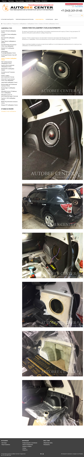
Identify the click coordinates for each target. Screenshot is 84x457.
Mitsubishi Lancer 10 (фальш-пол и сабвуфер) (9, 92)
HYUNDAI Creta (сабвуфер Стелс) (8, 35)
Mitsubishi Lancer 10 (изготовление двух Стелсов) (9, 95)
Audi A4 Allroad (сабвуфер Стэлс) (8, 31)
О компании (49, 19)
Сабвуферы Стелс (32, 23)
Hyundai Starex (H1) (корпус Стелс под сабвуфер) (8, 45)
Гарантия (37, 1)
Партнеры (11, 1)
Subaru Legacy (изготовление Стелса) (7, 76)
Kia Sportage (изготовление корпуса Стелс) (9, 85)
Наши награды (19, 1)
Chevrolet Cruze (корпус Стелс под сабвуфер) (8, 79)
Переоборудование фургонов (25, 19)
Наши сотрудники (27, 444)
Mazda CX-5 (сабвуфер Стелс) (7, 48)
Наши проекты (5, 444)
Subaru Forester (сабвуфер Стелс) (8, 59)
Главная (4, 1)
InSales (81, 453)
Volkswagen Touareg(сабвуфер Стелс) (8, 52)
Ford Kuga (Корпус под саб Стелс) (9, 55)
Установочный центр (7, 19)
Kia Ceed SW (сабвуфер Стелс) (8, 38)
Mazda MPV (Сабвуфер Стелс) (7, 69)
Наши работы (39, 19)
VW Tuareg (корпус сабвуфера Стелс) (6, 62)
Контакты (44, 1)
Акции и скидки (26, 446)
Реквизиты (46, 444)
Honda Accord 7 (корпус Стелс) (8, 72)
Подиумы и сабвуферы (19, 23)
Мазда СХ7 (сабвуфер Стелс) (9, 105)
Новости (24, 450)
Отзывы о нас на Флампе (8, 111)
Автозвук (4, 442)
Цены (56, 19)
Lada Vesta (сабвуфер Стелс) (9, 82)
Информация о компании (29, 442)
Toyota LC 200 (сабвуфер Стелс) (8, 98)
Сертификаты (29, 1)
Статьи (24, 448)
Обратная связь (47, 442)
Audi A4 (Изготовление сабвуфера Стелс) (7, 66)
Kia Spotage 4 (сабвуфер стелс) (8, 88)
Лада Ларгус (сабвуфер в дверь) (8, 42)
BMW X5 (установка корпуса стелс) (9, 102)
